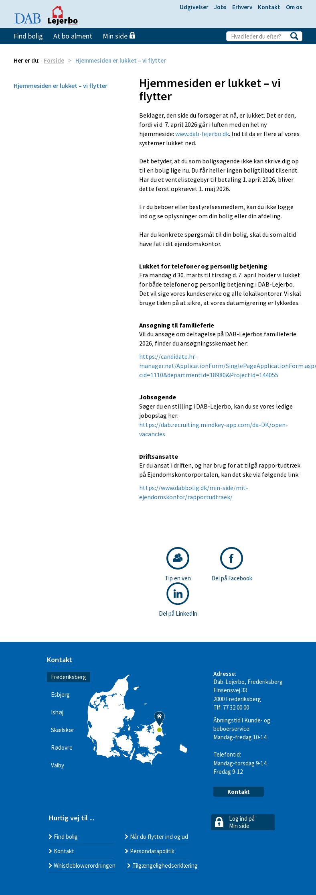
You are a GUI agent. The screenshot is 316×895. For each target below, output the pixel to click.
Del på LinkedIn (178, 599)
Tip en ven (178, 564)
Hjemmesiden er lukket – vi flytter (60, 85)
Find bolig (28, 36)
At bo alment (72, 36)
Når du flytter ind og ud (159, 836)
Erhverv (242, 7)
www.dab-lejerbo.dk (202, 134)
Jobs (220, 7)
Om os (294, 7)
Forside (54, 60)
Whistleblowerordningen (84, 865)
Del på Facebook (231, 564)
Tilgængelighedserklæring (165, 865)
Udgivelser (194, 7)
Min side (119, 36)
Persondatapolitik (152, 851)
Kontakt (269, 7)
